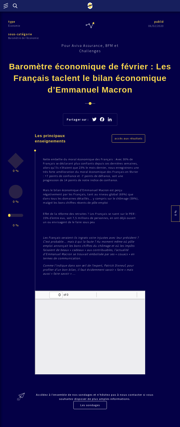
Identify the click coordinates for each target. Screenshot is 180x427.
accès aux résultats (128, 140)
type (11, 22)
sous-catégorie (20, 34)
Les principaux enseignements (50, 140)
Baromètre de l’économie (23, 38)
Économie (14, 25)
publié (159, 22)
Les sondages (90, 413)
